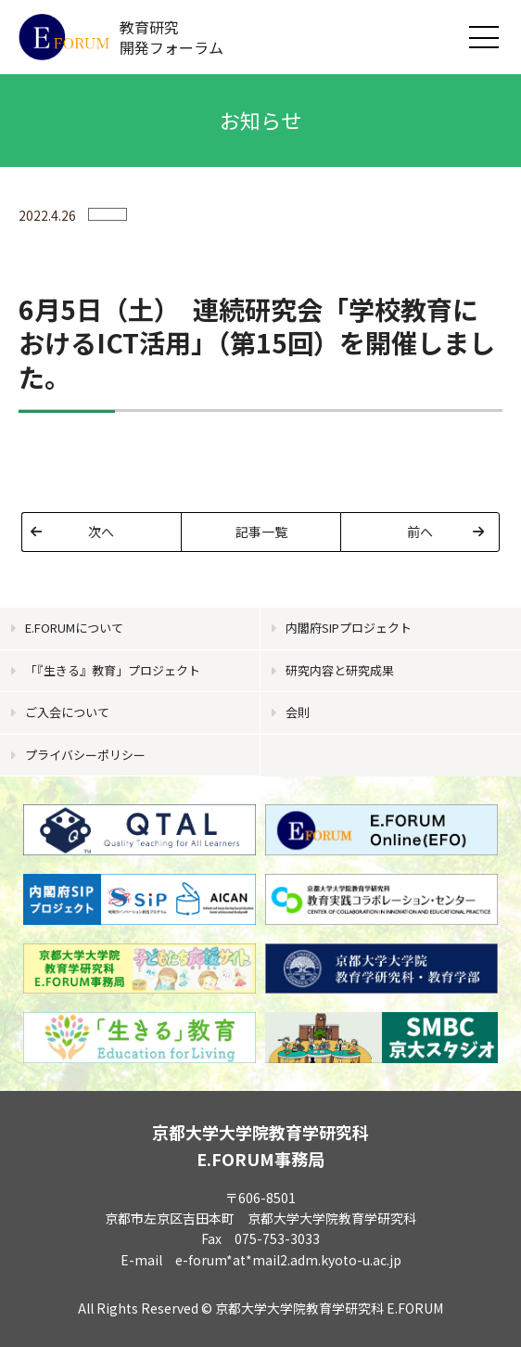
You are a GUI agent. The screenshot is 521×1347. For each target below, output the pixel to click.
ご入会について (67, 712)
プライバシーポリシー (85, 754)
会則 (298, 712)
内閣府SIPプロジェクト (349, 627)
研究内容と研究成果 (340, 670)
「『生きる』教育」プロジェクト (112, 670)
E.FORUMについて (74, 627)
